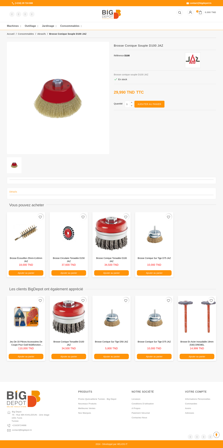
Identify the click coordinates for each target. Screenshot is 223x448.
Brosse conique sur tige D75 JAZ (154, 258)
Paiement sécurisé (141, 413)
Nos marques (84, 413)
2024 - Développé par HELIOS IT (111, 444)
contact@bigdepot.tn (198, 3)
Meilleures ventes (86, 408)
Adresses (189, 413)
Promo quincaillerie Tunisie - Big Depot (97, 399)
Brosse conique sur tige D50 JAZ (111, 341)
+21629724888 (19, 425)
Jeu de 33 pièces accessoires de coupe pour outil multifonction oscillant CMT (26, 344)
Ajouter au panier (149, 104)
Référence (119, 55)
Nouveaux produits (87, 404)
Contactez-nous (139, 417)
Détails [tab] (13, 191)
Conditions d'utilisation (143, 404)
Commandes (191, 404)
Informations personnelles (197, 399)
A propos (136, 408)
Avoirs (188, 408)
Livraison (136, 399)
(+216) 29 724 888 (22, 3)
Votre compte (196, 391)
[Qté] (127, 104)
